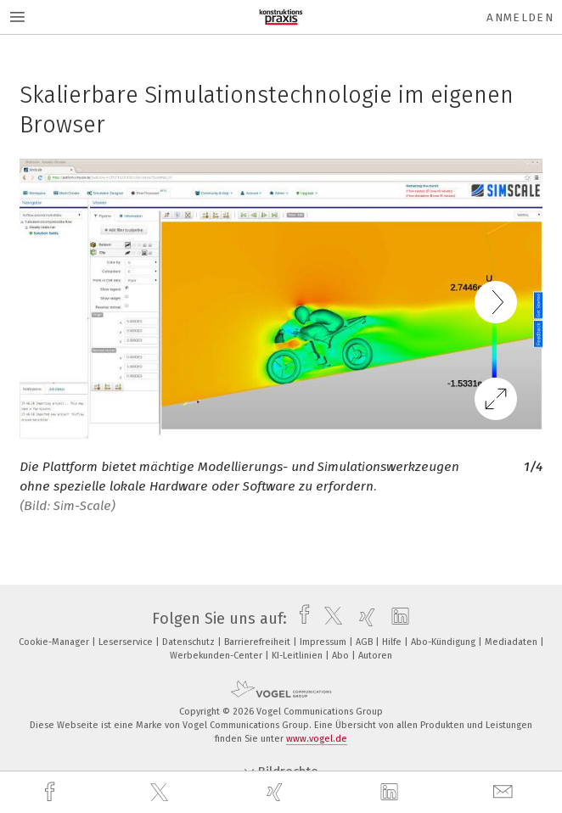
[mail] (505, 792)
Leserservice (126, 642)
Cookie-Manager (55, 642)
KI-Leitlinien (298, 655)
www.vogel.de (316, 738)
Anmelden (520, 17)
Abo (341, 655)
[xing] (277, 792)
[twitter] (161, 793)
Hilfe (393, 642)
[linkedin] (391, 793)
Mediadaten (512, 642)
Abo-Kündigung (444, 642)
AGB (365, 642)
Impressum (324, 642)
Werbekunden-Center (217, 655)
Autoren (375, 655)
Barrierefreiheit (258, 642)
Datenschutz (189, 642)
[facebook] (52, 792)
